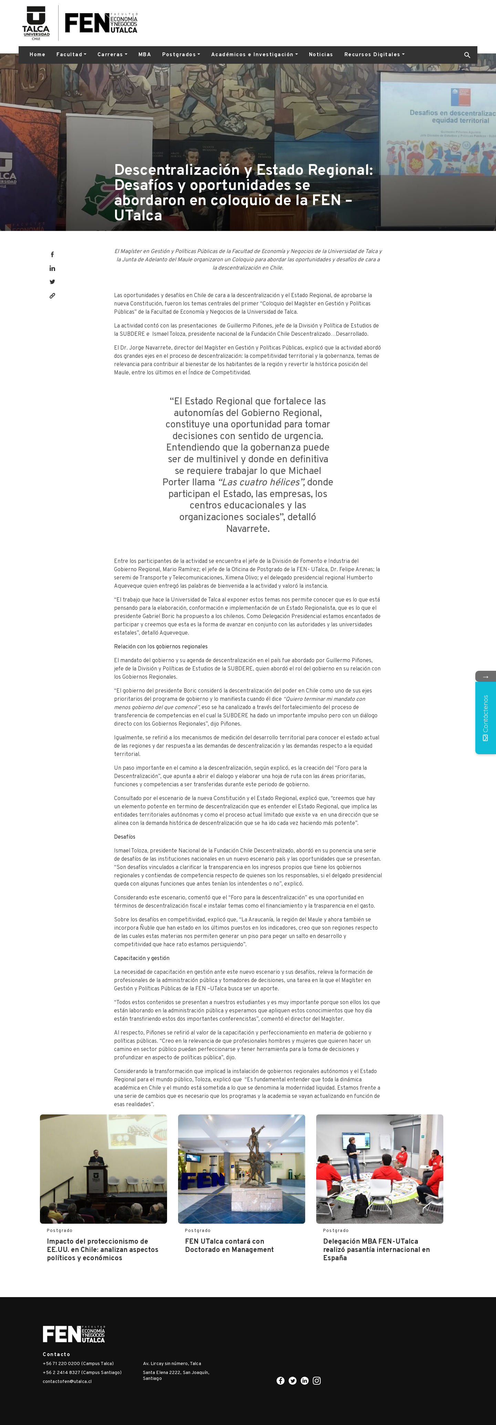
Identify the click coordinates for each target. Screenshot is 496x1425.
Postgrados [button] (179, 55)
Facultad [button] (69, 55)
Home (37, 55)
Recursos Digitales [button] (372, 55)
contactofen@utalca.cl (67, 1382)
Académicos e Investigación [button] (252, 55)
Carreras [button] (110, 55)
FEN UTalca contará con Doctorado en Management (229, 1246)
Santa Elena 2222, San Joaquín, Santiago (176, 1376)
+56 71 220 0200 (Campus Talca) (78, 1364)
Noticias (321, 55)
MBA (145, 55)
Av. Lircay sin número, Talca (172, 1364)
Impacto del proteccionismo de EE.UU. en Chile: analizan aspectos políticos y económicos (102, 1250)
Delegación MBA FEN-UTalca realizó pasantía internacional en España (376, 1250)
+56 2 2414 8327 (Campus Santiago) (82, 1373)
